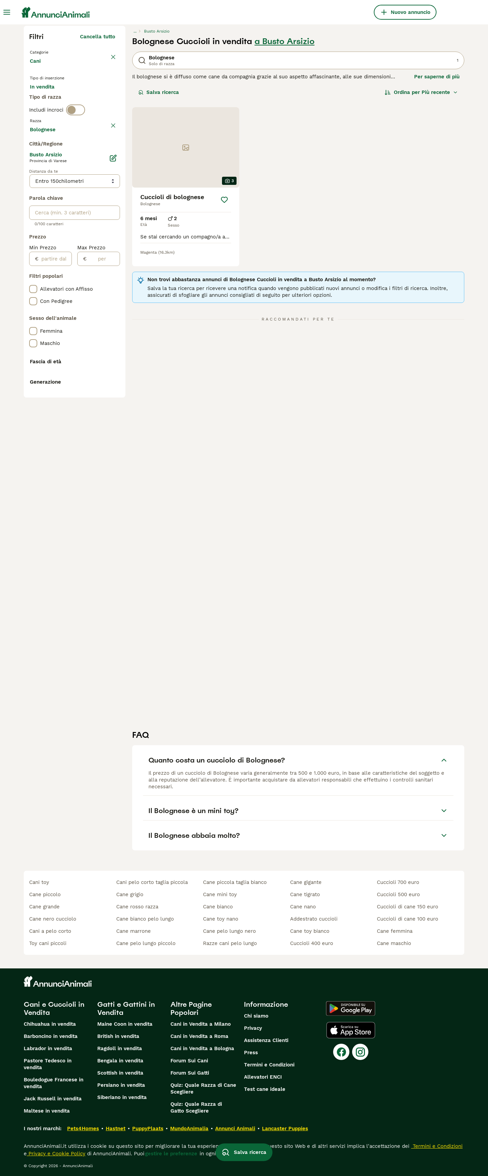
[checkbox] (33, 187)
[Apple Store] (351, 1030)
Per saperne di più (437, 77)
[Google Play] (350, 1008)
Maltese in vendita (47, 1111)
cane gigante (306, 882)
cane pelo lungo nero (229, 931)
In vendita (47, 99)
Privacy (253, 1028)
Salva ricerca (158, 92)
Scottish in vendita (120, 1073)
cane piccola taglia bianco (235, 882)
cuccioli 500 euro (398, 894)
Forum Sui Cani (189, 1061)
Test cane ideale (264, 1089)
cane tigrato (305, 894)
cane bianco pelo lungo (145, 919)
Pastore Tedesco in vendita (48, 1064)
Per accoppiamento (59, 115)
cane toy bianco (309, 931)
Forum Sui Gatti (189, 1073)
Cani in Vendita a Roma (199, 1036)
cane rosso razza (137, 907)
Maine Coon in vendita (124, 1024)
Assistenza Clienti (266, 1040)
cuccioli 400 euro (311, 943)
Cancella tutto (97, 37)
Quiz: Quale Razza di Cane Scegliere (203, 1088)
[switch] (75, 141)
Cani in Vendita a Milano (200, 1024)
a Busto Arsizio (284, 41)
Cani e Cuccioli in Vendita (54, 1008)
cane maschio (394, 943)
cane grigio (129, 894)
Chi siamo (256, 1016)
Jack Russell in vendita (53, 1099)
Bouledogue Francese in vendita (53, 1083)
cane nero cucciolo (52, 919)
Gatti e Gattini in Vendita (126, 1008)
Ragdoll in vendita (119, 1048)
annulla (106, 155)
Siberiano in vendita (122, 1097)
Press (251, 1052)
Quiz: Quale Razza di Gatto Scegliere (196, 1107)
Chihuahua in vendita (50, 1024)
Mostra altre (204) (92, 311)
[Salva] (224, 200)
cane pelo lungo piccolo (146, 943)
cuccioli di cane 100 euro (407, 919)
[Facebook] (341, 1052)
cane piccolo (45, 894)
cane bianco (218, 907)
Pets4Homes (83, 1128)
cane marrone (133, 931)
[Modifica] (113, 340)
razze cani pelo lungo (230, 943)
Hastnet (115, 1128)
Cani (36, 68)
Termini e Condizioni (269, 1065)
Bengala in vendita (120, 1061)
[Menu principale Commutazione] (7, 12)
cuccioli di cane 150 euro (407, 907)
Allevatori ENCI (263, 1077)
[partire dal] (55, 441)
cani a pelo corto (50, 931)
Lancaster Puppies (285, 1128)
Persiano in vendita (121, 1085)
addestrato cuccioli (314, 919)
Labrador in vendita (48, 1048)
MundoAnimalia (189, 1128)
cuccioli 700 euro (398, 882)
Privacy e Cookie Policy (56, 1154)
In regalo (86, 99)
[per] (103, 441)
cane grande (44, 907)
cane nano (303, 907)
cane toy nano (220, 919)
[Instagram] (360, 1052)
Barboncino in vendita (51, 1036)
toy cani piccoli (47, 943)
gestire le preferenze (171, 1154)
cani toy (39, 882)
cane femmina (394, 931)
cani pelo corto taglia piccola (152, 882)
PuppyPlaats (147, 1128)
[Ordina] (421, 92)
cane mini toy (220, 894)
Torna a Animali (50, 52)
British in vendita (118, 1036)
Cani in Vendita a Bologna (202, 1048)
